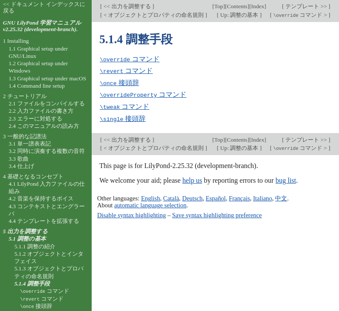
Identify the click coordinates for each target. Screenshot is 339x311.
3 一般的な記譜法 (25, 136)
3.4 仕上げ (21, 166)
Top (218, 6)
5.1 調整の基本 (27, 238)
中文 (281, 196)
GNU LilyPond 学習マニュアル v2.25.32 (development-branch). (42, 25)
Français (239, 196)
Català (171, 196)
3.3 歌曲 (19, 159)
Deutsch (192, 196)
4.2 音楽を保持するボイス (41, 198)
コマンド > (300, 15)
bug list (285, 179)
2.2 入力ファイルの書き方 (41, 111)
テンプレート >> (306, 6)
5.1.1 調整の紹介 (34, 246)
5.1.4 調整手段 (32, 283)
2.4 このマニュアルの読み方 (44, 126)
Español (216, 196)
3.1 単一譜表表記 (30, 143)
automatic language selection (150, 203)
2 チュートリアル (25, 96)
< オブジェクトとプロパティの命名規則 (153, 15)
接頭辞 (119, 82)
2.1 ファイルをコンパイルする (47, 103)
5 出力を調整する (25, 231)
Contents (237, 6)
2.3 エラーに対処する (35, 118)
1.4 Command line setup (37, 86)
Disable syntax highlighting (131, 213)
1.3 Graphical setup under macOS (47, 78)
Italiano (262, 196)
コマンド (130, 59)
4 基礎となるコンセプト (33, 176)
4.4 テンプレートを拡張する (44, 221)
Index (257, 6)
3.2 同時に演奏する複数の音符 (47, 151)
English (150, 196)
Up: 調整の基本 (239, 15)
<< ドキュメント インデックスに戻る (44, 7)
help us (192, 179)
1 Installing (16, 41)
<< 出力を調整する (127, 6)
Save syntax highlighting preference (217, 213)
